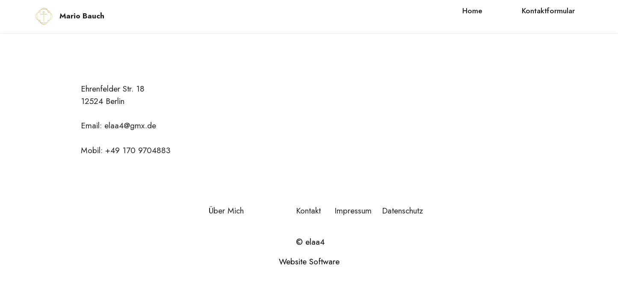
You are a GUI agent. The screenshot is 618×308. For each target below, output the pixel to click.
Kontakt (308, 210)
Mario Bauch (81, 16)
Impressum (353, 210)
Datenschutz (401, 210)
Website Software (309, 262)
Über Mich (226, 210)
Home (472, 10)
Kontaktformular (548, 10)
